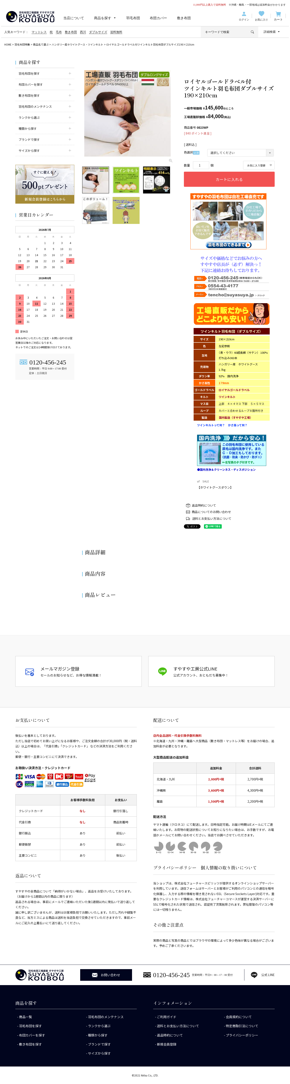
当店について (73, 18)
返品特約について (204, 505)
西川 (83, 32)
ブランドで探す (99, 1044)
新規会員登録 (166, 1044)
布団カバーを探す (32, 1035)
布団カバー (158, 18)
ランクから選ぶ (99, 1026)
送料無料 (116, 32)
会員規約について (239, 1016)
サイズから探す (99, 1053)
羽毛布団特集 (22, 44)
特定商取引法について (242, 1026)
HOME (7, 44)
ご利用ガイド (166, 1016)
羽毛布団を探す (30, 1026)
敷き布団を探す (30, 1044)
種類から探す (97, 1035)
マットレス (39, 32)
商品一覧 (25, 1016)
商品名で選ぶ (41, 44)
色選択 (192, 152)
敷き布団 (184, 18)
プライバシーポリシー (242, 1035)
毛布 (59, 32)
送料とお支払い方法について (211, 518)
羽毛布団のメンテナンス (106, 1016)
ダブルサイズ (98, 32)
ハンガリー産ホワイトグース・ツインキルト (77, 44)
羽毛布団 (133, 18)
